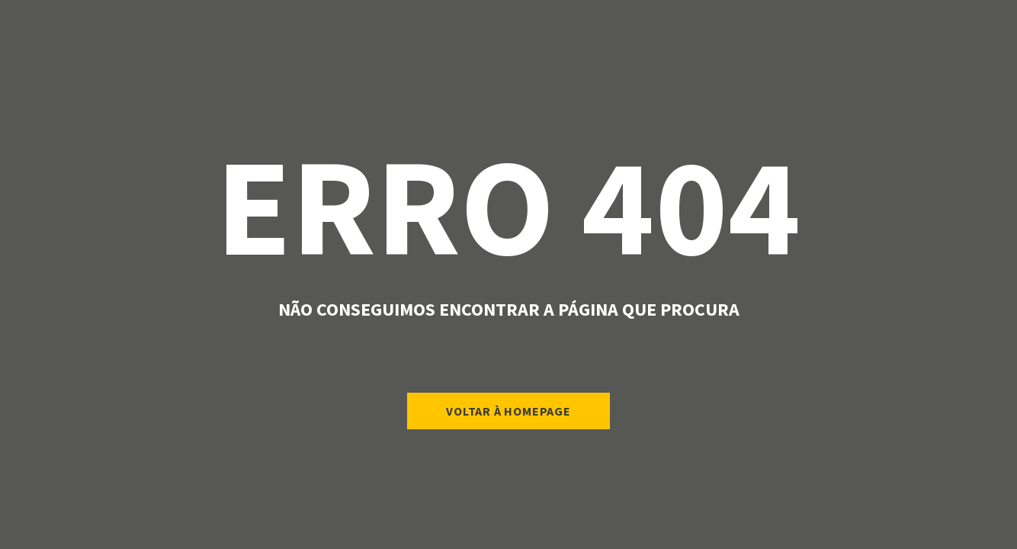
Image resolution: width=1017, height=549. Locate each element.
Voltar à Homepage (508, 411)
